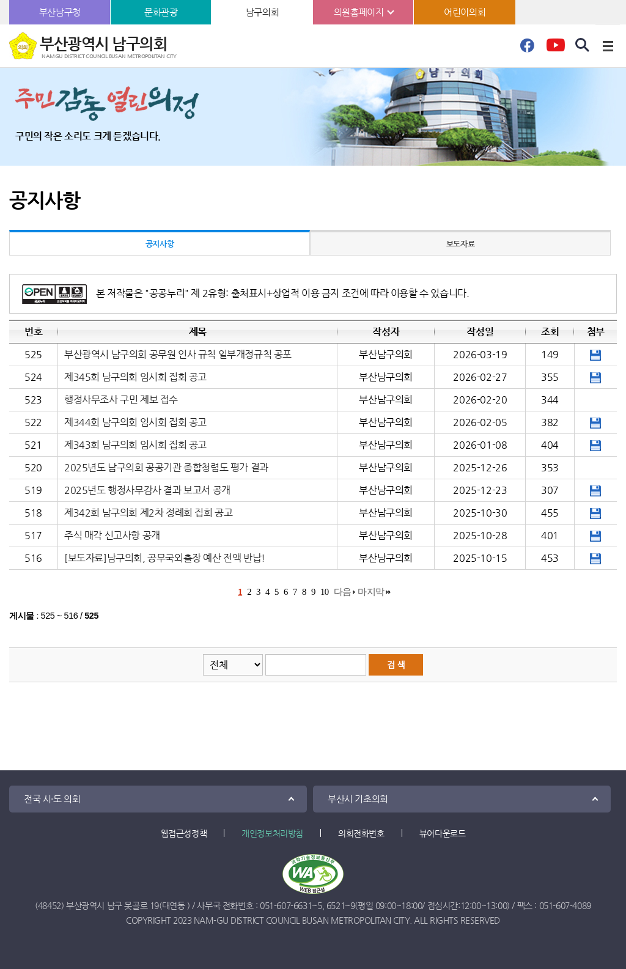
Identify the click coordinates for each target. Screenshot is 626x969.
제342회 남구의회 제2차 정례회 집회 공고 (148, 512)
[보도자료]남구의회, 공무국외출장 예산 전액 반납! (164, 558)
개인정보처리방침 (272, 833)
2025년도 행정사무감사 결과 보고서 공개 (147, 490)
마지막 (371, 592)
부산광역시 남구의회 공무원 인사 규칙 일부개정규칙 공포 (178, 354)
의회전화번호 (361, 833)
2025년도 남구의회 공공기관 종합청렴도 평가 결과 (166, 467)
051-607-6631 (286, 905)
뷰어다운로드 (442, 833)
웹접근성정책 (184, 833)
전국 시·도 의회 (52, 799)
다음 (343, 592)
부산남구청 (60, 12)
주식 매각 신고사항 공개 (112, 535)
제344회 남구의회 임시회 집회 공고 (135, 422)
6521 (335, 905)
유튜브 (555, 49)
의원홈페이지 (359, 12)
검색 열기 (582, 45)
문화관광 (160, 12)
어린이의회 (464, 12)
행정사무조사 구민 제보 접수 (121, 399)
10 (324, 592)
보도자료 (460, 243)
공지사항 (159, 243)
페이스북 (527, 49)
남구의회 (262, 12)
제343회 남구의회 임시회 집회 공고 (135, 445)
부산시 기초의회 (358, 799)
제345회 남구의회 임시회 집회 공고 (135, 377)
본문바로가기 (0, 0)
